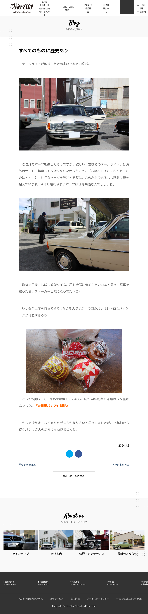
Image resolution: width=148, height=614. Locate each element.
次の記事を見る (120, 464)
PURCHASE (67, 8)
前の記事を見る (27, 464)
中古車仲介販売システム (30, 598)
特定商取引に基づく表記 (129, 598)
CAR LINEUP (44, 8)
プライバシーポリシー (98, 598)
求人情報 (75, 598)
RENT (106, 8)
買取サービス (56, 598)
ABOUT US (141, 8)
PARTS (88, 8)
